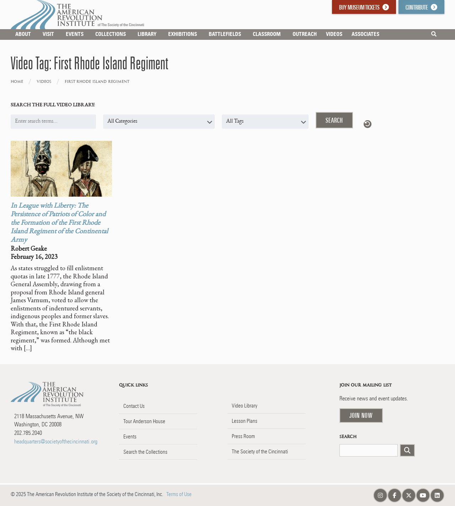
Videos (44, 81)
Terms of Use (179, 494)
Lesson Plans (244, 421)
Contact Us (134, 406)
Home (17, 81)
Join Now (361, 415)
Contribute (421, 7)
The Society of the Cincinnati (260, 451)
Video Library (244, 406)
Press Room (243, 436)
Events (129, 436)
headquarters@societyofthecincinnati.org (55, 441)
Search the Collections (145, 452)
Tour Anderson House (144, 421)
